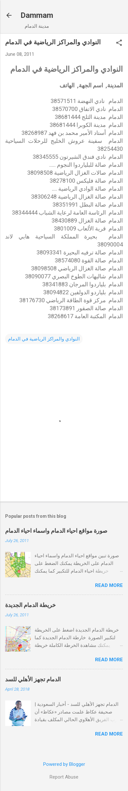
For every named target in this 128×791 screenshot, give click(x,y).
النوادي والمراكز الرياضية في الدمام (44, 339)
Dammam (36, 15)
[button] (119, 43)
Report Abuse (64, 777)
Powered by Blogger (64, 764)
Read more (109, 585)
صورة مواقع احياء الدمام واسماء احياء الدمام (56, 530)
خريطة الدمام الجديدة (30, 605)
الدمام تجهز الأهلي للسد (33, 679)
